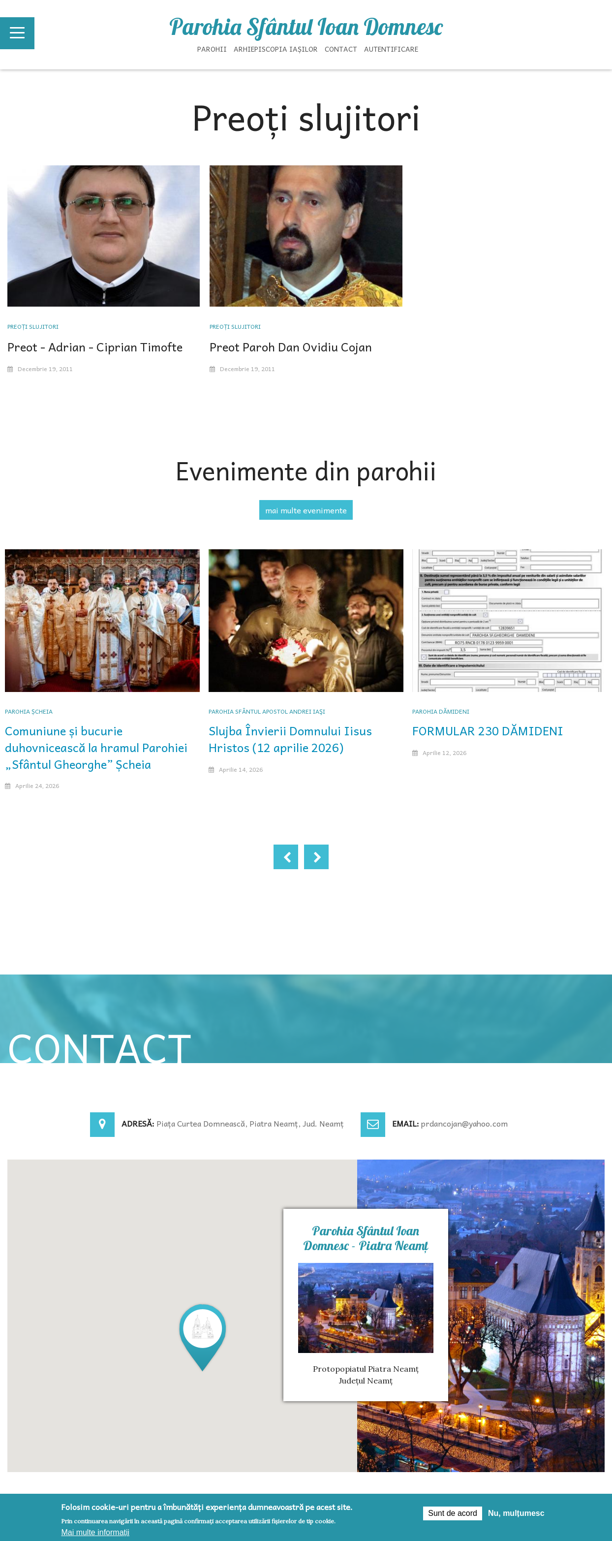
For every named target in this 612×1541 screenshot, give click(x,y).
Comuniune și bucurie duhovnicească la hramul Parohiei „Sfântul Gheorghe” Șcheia (96, 747)
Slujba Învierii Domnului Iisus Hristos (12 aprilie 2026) (290, 738)
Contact (341, 48)
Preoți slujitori (33, 326)
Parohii (212, 48)
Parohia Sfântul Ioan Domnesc (306, 26)
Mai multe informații (95, 1532)
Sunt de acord (452, 1513)
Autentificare (391, 48)
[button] (202, 1337)
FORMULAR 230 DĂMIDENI (487, 730)
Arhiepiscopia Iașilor (276, 48)
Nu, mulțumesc (516, 1513)
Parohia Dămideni (440, 711)
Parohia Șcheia (29, 711)
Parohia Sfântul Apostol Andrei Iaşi (267, 711)
